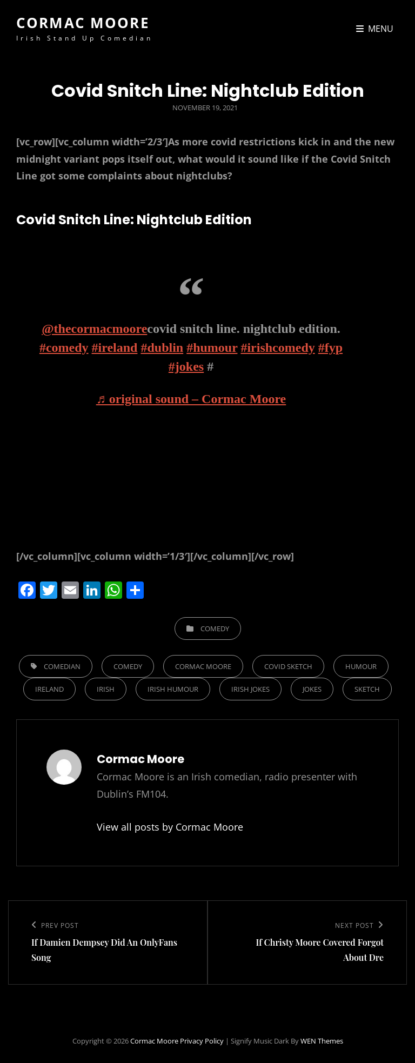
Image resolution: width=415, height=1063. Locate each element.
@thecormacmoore (94, 329)
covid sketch (288, 666)
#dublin (161, 347)
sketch (367, 689)
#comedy (64, 347)
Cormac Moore (83, 22)
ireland (49, 689)
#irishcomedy (277, 347)
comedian (62, 666)
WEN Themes (321, 1041)
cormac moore (203, 666)
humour (361, 666)
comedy (127, 666)
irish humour (173, 689)
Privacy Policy (202, 1041)
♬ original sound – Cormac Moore (191, 399)
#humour (211, 347)
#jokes (186, 366)
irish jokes (250, 689)
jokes (312, 689)
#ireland (115, 347)
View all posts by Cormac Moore (170, 826)
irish (106, 689)
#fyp (330, 347)
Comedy (214, 628)
